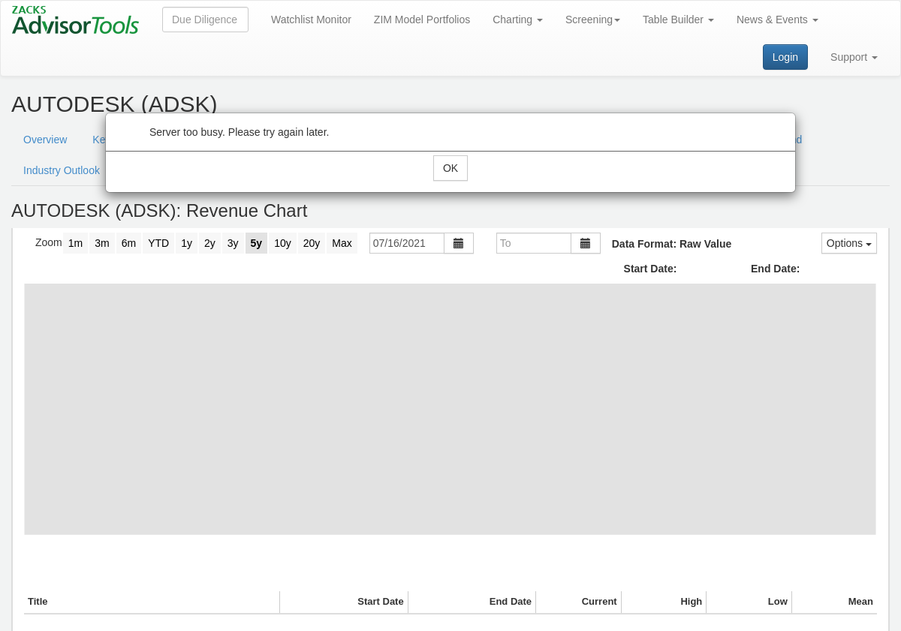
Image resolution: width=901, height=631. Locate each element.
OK (450, 168)
